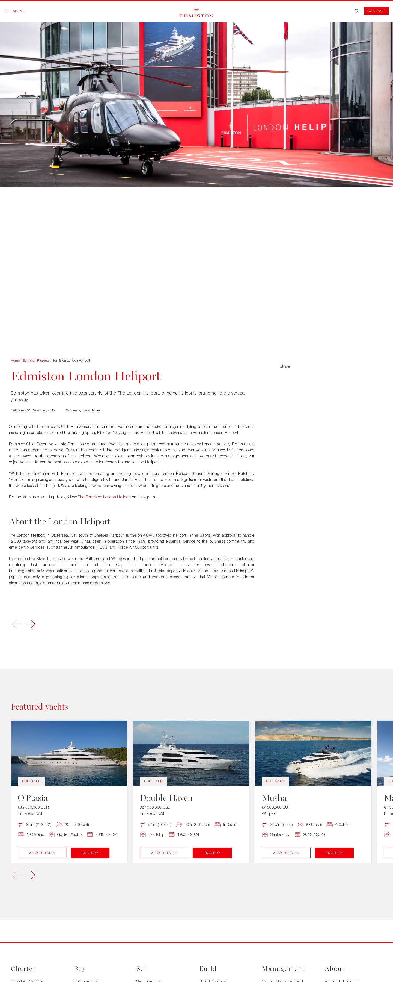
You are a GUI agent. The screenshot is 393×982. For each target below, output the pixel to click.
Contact (376, 11)
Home (15, 360)
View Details (42, 853)
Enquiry (90, 853)
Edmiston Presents (36, 360)
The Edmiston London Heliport (104, 497)
